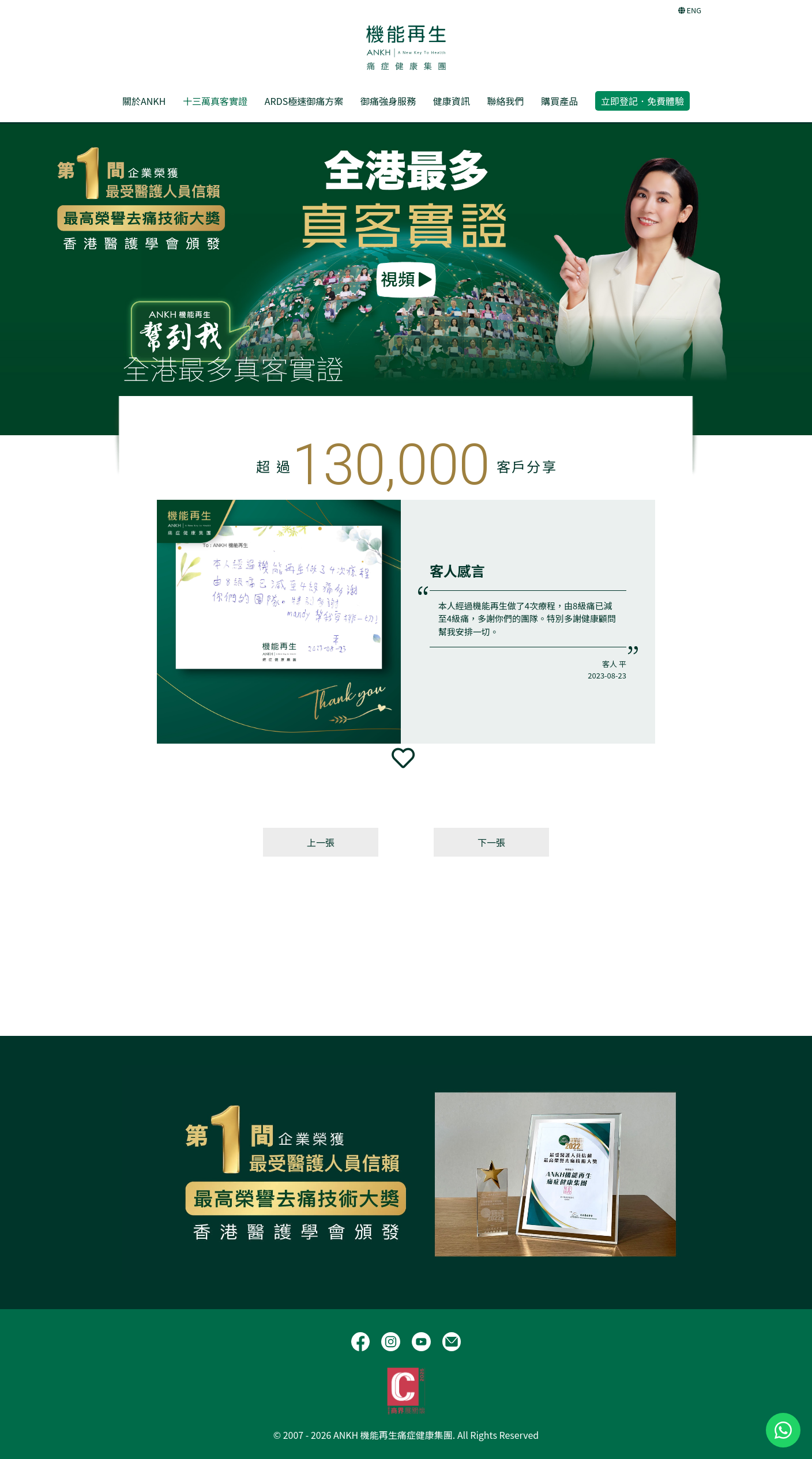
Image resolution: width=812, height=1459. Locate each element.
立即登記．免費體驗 (642, 101)
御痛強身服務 (388, 101)
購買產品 (559, 101)
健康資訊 (451, 101)
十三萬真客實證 (215, 101)
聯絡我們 (505, 101)
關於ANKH (144, 101)
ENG (689, 10)
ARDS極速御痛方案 (304, 101)
